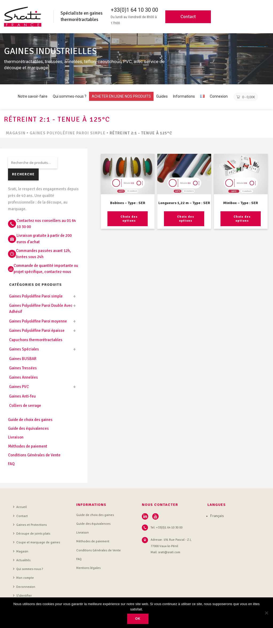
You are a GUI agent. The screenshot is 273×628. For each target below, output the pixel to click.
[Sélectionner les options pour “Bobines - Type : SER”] (127, 218)
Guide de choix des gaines (30, 419)
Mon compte (23, 578)
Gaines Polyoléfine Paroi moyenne (38, 321)
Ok (137, 619)
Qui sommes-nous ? (69, 96)
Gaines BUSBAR (23, 358)
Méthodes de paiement (27, 446)
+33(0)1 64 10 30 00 (134, 10)
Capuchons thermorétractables (35, 339)
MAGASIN (16, 133)
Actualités (21, 560)
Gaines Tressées (23, 368)
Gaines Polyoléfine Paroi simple (68, 133)
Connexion (219, 96)
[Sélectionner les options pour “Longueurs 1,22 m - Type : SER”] (184, 218)
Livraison (15, 437)
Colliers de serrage (25, 405)
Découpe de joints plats (31, 533)
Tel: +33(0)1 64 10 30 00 (166, 528)
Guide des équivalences (28, 428)
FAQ (11, 463)
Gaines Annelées (23, 377)
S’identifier (22, 595)
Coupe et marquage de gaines (36, 542)
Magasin (20, 551)
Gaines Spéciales (24, 349)
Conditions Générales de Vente (34, 455)
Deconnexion (24, 587)
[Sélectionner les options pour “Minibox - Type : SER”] (240, 218)
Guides (162, 96)
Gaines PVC (19, 386)
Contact (188, 16)
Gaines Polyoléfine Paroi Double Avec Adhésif (41, 308)
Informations (184, 96)
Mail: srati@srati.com (165, 552)
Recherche (23, 174)
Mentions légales (88, 568)
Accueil (20, 507)
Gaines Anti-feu (22, 396)
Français (217, 516)
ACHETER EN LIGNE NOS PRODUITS (121, 96)
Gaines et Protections (30, 525)
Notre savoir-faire (32, 96)
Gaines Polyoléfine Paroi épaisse (37, 330)
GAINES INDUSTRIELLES (50, 51)
